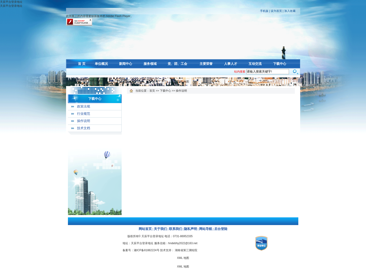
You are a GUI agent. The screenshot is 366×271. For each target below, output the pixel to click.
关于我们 (160, 229)
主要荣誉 (206, 64)
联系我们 (175, 229)
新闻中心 (125, 64)
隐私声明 (190, 229)
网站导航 (205, 229)
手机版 (264, 11)
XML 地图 (183, 81)
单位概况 (101, 64)
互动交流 (255, 64)
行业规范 (83, 113)
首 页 (81, 64)
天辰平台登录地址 (11, 1)
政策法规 (83, 106)
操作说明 (83, 121)
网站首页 (145, 229)
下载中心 (279, 64)
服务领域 (150, 64)
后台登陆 (220, 229)
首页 (152, 90)
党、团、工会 (177, 64)
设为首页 (276, 11)
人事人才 (230, 64)
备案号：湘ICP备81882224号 (141, 250)
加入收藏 (290, 11)
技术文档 (83, 128)
